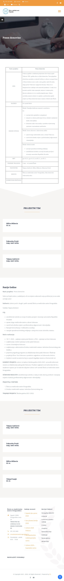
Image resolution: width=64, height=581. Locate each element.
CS (50, 574)
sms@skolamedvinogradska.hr (19, 534)
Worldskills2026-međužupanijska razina (30, 537)
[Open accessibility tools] (60, 577)
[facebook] (57, 3)
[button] (19, 4)
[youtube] (60, 3)
